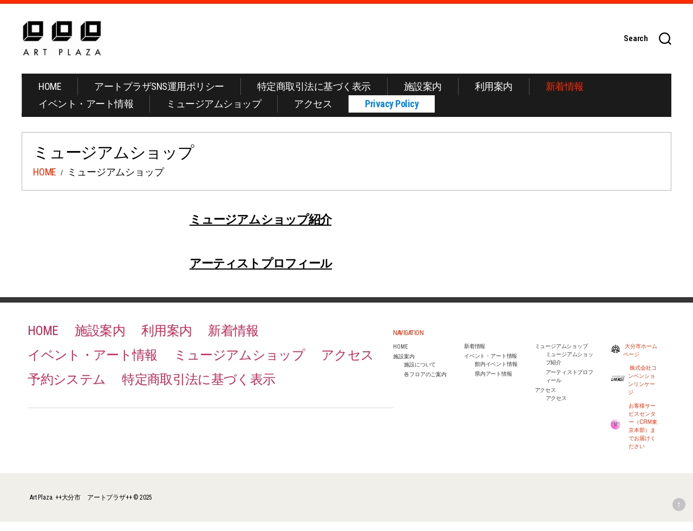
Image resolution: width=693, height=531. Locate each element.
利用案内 (494, 95)
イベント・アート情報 (85, 113)
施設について (420, 374)
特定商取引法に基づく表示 (314, 95)
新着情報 (565, 95)
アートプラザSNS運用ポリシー (159, 95)
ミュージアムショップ (213, 113)
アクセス (313, 113)
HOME (49, 95)
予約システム (67, 388)
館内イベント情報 (496, 373)
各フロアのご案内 (425, 383)
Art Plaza (41, 506)
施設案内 (423, 95)
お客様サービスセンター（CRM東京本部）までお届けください (634, 435)
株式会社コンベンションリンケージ (634, 389)
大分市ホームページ (634, 359)
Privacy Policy (392, 113)
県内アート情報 (493, 383)
